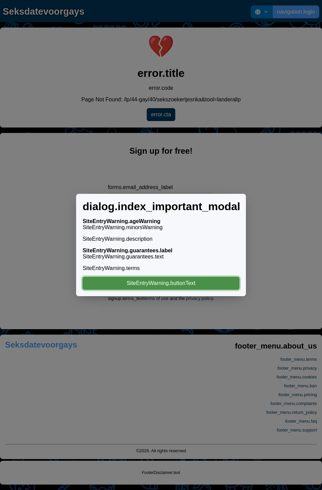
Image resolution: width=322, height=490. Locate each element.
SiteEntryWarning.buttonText (161, 283)
